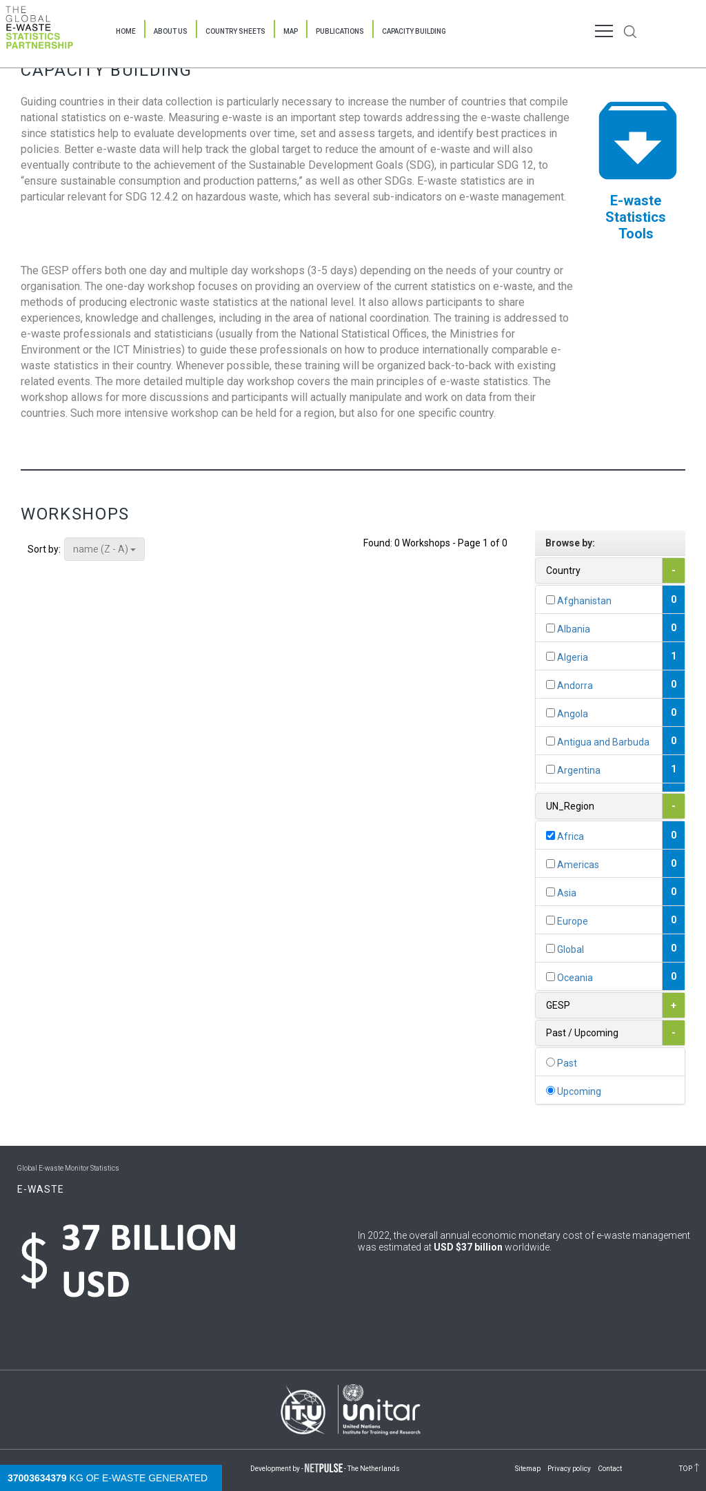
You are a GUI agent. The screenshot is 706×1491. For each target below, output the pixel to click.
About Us (171, 31)
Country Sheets (235, 31)
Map (290, 31)
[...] (550, 599)
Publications (340, 31)
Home (126, 31)
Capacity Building (414, 31)
